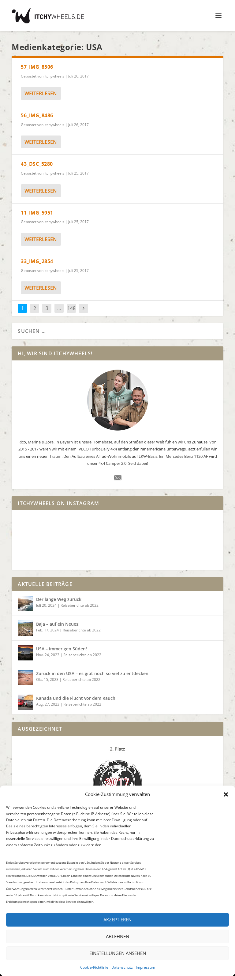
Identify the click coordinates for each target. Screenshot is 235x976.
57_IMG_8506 (37, 66)
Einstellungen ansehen (117, 953)
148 (71, 308)
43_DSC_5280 (37, 164)
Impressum (145, 967)
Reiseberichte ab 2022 (80, 605)
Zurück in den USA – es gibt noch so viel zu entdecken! (93, 673)
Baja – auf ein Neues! (58, 624)
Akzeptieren (117, 919)
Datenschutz (122, 967)
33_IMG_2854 (37, 261)
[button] (226, 794)
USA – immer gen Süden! (61, 649)
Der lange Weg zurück (58, 599)
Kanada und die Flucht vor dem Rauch (75, 698)
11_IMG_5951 (37, 212)
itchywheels (54, 76)
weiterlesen (40, 93)
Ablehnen (117, 936)
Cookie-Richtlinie (94, 967)
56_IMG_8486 (37, 115)
